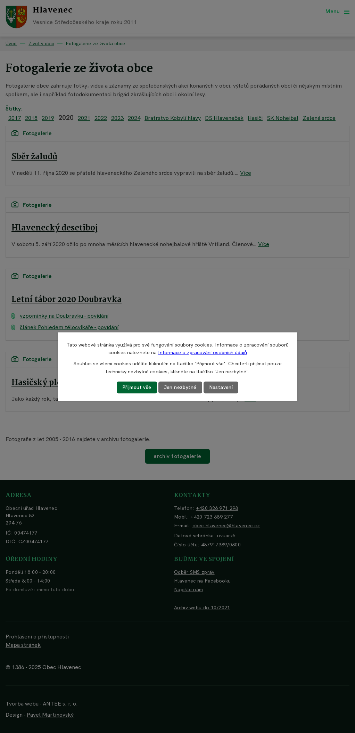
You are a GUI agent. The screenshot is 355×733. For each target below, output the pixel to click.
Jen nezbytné (180, 387)
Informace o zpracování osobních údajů (202, 352)
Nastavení (221, 387)
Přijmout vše (136, 387)
